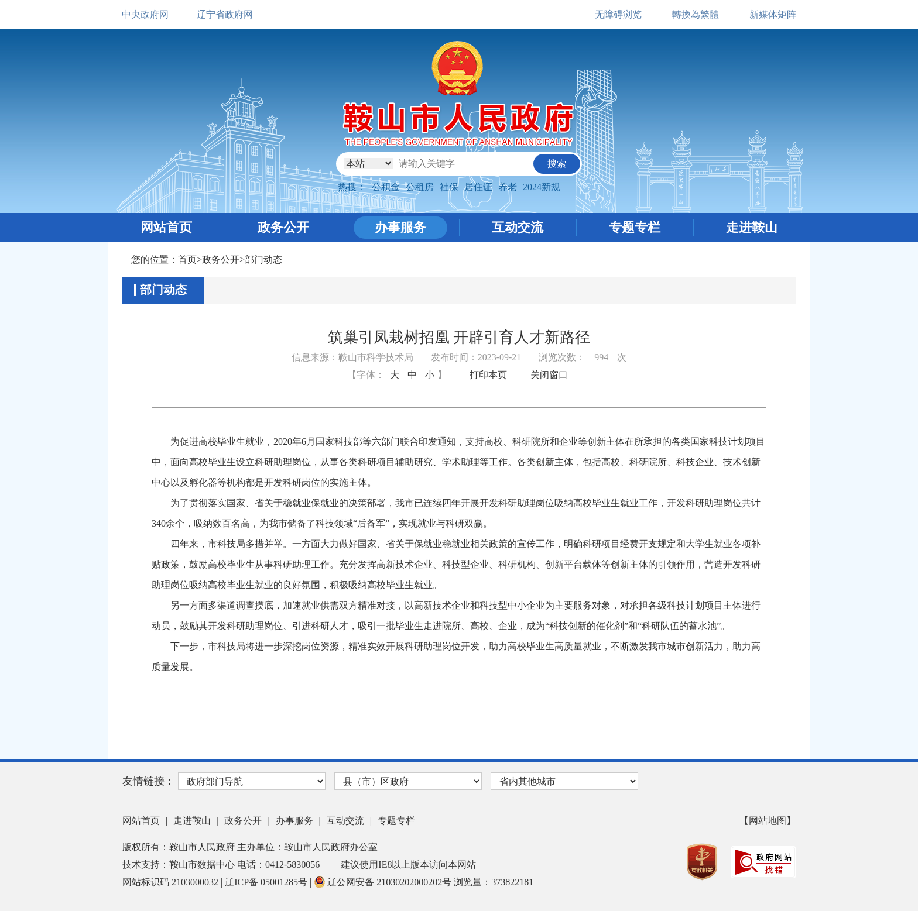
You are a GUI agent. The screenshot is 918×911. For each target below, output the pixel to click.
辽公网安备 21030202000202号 (384, 882)
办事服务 (400, 227)
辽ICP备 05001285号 (267, 882)
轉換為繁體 (695, 14)
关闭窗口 (549, 375)
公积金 (386, 187)
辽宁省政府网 (225, 14)
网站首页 (166, 227)
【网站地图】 (767, 821)
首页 (187, 259)
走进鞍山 (751, 227)
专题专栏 (634, 227)
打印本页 (488, 375)
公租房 (420, 187)
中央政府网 (145, 14)
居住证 (478, 187)
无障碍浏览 (618, 14)
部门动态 (263, 259)
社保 (449, 187)
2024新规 (541, 187)
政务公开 (283, 227)
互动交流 (517, 227)
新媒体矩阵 (772, 14)
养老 (507, 187)
